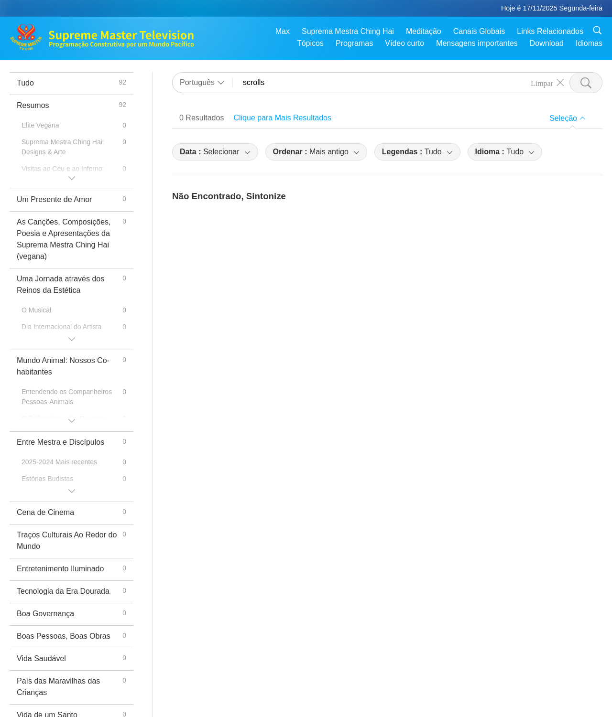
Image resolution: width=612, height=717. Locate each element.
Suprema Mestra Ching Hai (348, 31)
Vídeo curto (404, 43)
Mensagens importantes (477, 43)
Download (547, 43)
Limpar (542, 82)
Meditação (423, 31)
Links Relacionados (550, 31)
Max (282, 31)
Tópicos (310, 43)
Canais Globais (479, 31)
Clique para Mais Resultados (282, 118)
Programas (354, 43)
